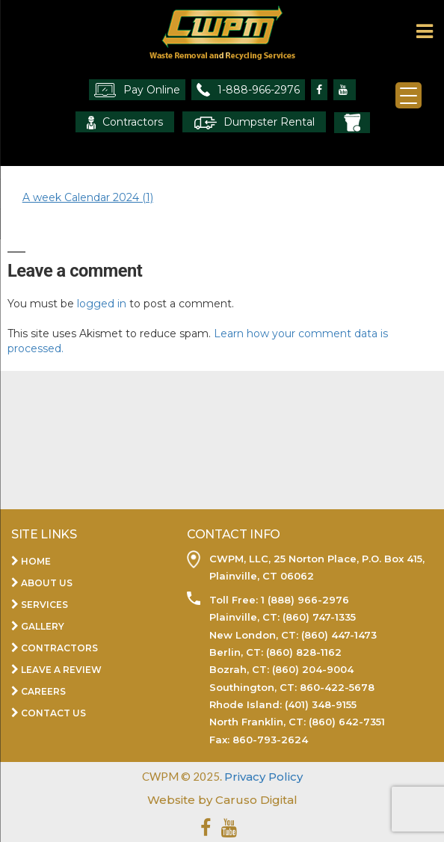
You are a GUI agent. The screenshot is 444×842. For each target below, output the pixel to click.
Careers (43, 691)
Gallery (42, 626)
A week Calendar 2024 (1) (87, 197)
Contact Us (53, 713)
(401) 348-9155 (321, 704)
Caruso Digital (254, 800)
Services (44, 604)
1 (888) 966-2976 (303, 600)
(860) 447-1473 (339, 635)
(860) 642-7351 (347, 722)
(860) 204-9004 (313, 669)
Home (36, 561)
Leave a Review (61, 669)
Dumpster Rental (254, 122)
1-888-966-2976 (248, 89)
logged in (101, 303)
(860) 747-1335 (318, 617)
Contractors (125, 122)
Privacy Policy (263, 776)
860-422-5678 (337, 687)
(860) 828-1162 (304, 652)
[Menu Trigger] (408, 95)
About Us (47, 583)
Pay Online (137, 90)
